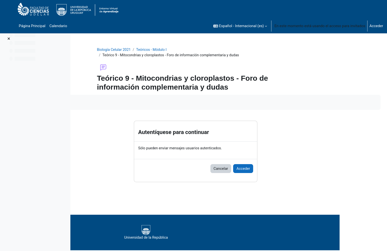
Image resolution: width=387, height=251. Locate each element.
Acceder (376, 26)
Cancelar (250, 169)
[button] (240, 26)
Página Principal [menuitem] (32, 26)
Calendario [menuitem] (58, 26)
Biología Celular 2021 (143, 50)
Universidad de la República (215, 232)
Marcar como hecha (100, 102)
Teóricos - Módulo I (182, 50)
